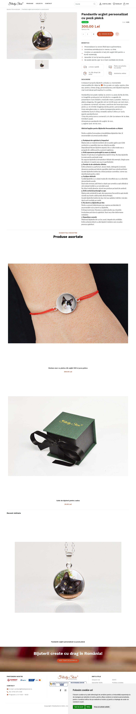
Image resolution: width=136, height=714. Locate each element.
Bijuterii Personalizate (13, 9)
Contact (48, 3)
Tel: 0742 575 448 (14, 697)
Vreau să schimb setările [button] (101, 707)
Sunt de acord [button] (78, 707)
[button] (105, 4)
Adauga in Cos (106, 34)
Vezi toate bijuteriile (68, 663)
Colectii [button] (39, 3)
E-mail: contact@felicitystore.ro (19, 694)
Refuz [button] (88, 707)
